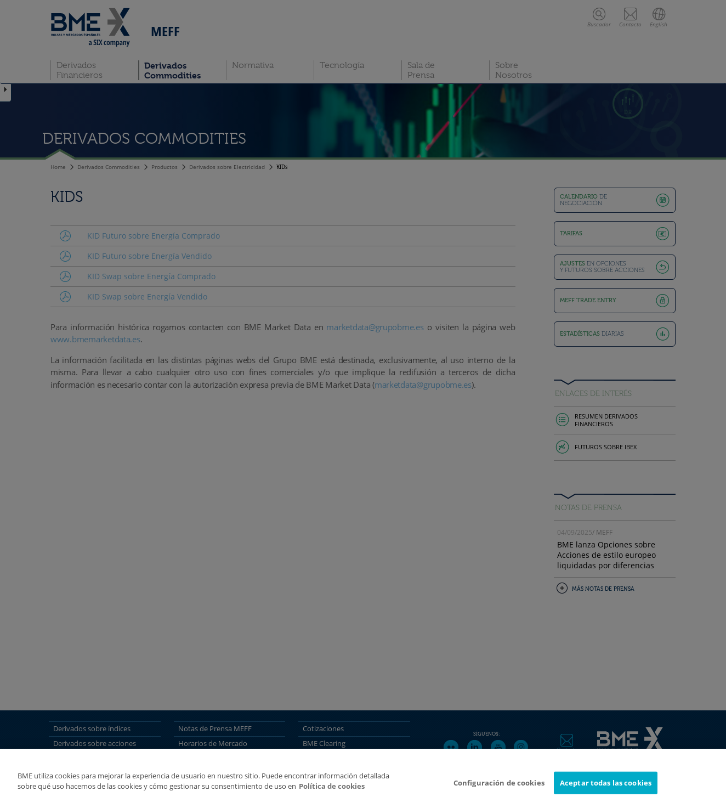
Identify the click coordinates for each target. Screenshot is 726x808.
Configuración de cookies (498, 787)
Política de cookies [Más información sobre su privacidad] (332, 790)
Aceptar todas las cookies (605, 787)
